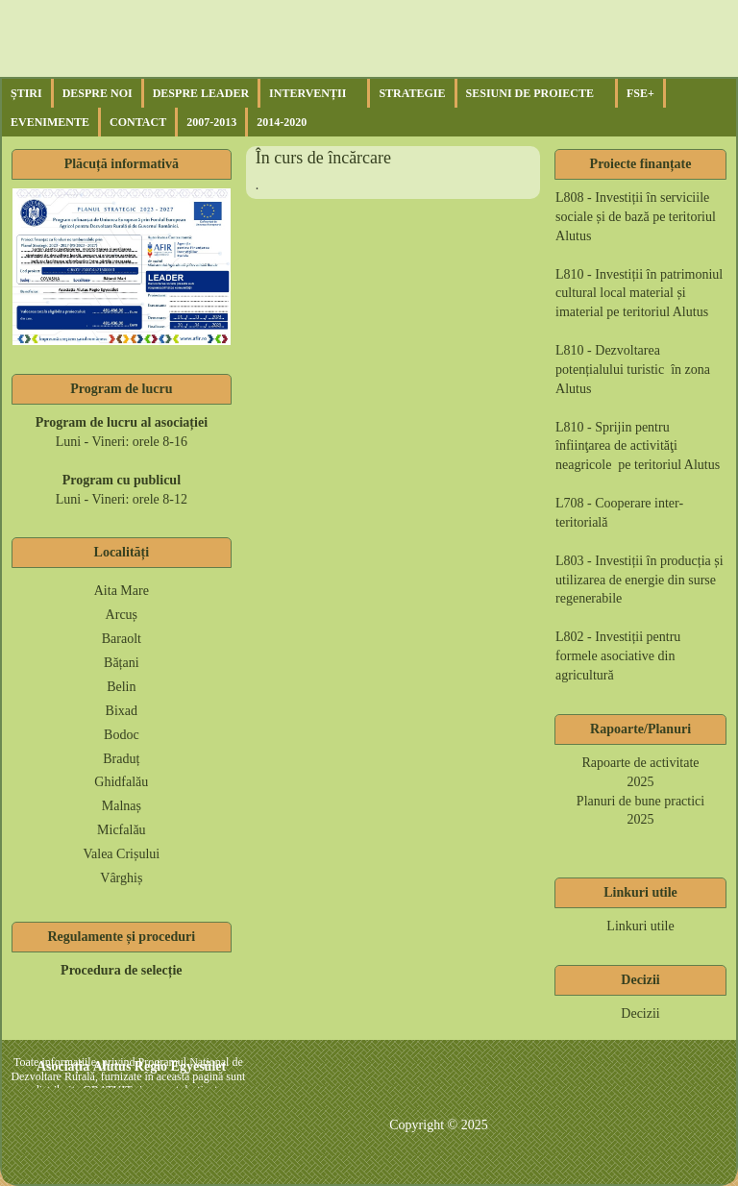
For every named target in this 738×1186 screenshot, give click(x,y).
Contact (138, 122)
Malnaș (121, 806)
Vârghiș (121, 878)
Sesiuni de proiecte (530, 93)
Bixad (121, 711)
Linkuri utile (640, 926)
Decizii (640, 1013)
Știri (26, 93)
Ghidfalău (121, 782)
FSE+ (640, 93)
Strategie (412, 93)
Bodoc (121, 735)
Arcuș (121, 614)
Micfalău (121, 830)
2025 (640, 782)
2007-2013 (211, 122)
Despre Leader (201, 93)
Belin (121, 686)
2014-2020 (282, 122)
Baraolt (121, 638)
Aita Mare (121, 590)
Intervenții (307, 93)
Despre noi (97, 93)
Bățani (121, 662)
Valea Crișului (121, 854)
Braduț (121, 759)
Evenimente (50, 122)
